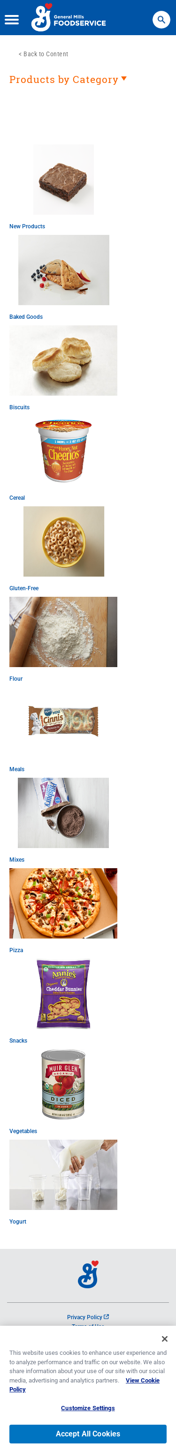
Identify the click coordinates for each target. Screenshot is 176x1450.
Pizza (16, 950)
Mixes (16, 859)
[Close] (164, 1342)
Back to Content (46, 54)
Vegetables (23, 1131)
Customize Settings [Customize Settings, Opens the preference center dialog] (88, 1411)
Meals (16, 769)
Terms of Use (88, 1326)
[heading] (88, 84)
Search (161, 15)
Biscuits (19, 407)
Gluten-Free (23, 588)
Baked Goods (26, 317)
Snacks (18, 1040)
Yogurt (17, 1221)
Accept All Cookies (88, 1437)
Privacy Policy (88, 1317)
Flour (16, 679)
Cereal (17, 498)
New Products (27, 226)
